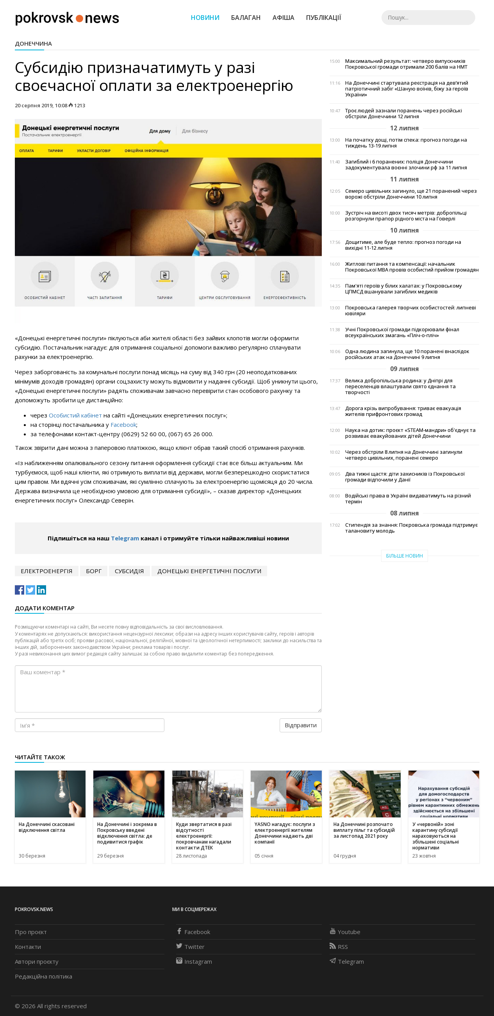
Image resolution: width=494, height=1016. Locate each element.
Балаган (246, 17)
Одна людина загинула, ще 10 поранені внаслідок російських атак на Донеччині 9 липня (407, 354)
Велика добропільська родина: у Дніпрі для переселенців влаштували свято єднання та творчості (400, 386)
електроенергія (47, 571)
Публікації (323, 17)
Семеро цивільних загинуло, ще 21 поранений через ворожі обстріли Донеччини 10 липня (411, 194)
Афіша (283, 17)
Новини (205, 17)
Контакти (28, 946)
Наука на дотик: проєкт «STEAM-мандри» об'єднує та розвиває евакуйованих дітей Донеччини (410, 433)
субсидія (129, 571)
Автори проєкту (37, 961)
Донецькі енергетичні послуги (209, 571)
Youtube (345, 932)
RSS (339, 946)
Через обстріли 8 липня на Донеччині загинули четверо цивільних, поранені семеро (403, 455)
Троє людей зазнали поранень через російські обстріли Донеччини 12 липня (403, 113)
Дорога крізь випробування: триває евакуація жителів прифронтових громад (403, 411)
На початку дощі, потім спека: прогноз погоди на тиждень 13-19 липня (406, 143)
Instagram (194, 961)
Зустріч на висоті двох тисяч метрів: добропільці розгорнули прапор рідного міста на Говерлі (406, 216)
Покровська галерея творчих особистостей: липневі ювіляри (410, 310)
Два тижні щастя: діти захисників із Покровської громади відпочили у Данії (405, 477)
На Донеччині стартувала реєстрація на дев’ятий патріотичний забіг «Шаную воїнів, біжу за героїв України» (406, 89)
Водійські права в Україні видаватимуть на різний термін (408, 498)
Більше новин (404, 555)
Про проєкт (31, 932)
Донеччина (33, 43)
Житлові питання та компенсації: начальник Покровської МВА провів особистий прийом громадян (412, 267)
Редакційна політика (43, 976)
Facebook (123, 424)
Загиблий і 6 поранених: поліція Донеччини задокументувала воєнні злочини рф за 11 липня (406, 165)
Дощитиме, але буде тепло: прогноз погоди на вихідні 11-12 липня (403, 245)
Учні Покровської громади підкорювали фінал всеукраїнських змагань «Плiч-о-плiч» (402, 332)
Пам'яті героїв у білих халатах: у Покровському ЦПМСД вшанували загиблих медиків (403, 289)
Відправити (301, 725)
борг (94, 571)
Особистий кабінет (75, 415)
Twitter (190, 946)
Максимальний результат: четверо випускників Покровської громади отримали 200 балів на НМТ (406, 64)
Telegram (125, 538)
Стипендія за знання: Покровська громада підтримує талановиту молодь (411, 528)
